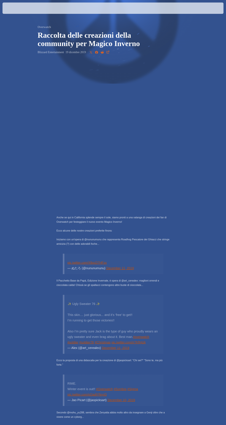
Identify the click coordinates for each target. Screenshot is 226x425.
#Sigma (132, 241)
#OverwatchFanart (80, 293)
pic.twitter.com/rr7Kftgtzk (129, 194)
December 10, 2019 (121, 252)
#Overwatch (104, 241)
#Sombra (120, 241)
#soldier (73, 194)
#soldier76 (86, 194)
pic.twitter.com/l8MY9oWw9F (114, 293)
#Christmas (103, 194)
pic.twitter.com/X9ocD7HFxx (87, 114)
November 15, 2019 (123, 298)
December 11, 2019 (120, 120)
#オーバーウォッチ (121, 287)
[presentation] (14, 8)
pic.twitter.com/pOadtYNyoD (87, 246)
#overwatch (141, 188)
